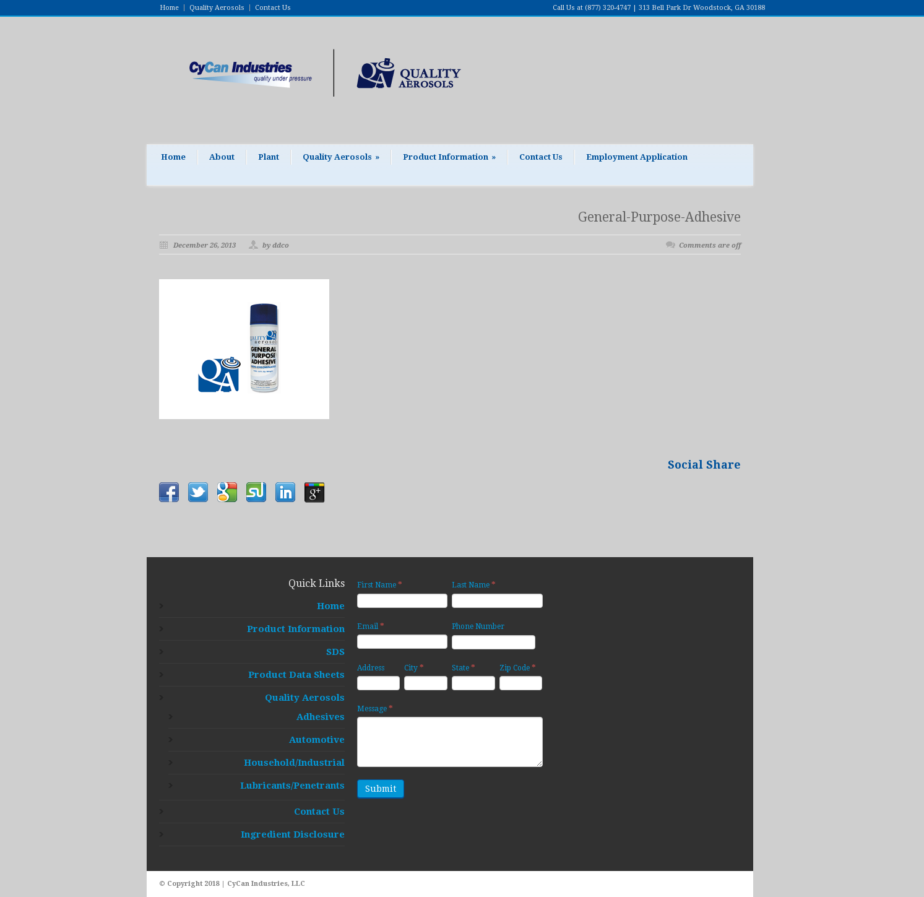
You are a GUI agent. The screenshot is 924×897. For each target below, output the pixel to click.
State (463, 667)
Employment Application (637, 157)
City (414, 667)
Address (370, 668)
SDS (335, 651)
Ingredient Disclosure (293, 834)
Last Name (474, 584)
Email (370, 626)
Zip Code (517, 667)
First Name (379, 584)
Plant (268, 157)
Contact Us (273, 7)
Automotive (317, 739)
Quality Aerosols (216, 7)
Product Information (449, 157)
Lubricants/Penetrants (292, 785)
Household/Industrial (294, 762)
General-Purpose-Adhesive (659, 217)
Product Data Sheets (296, 674)
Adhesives (320, 716)
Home (169, 7)
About (222, 157)
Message (375, 708)
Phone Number (478, 626)
